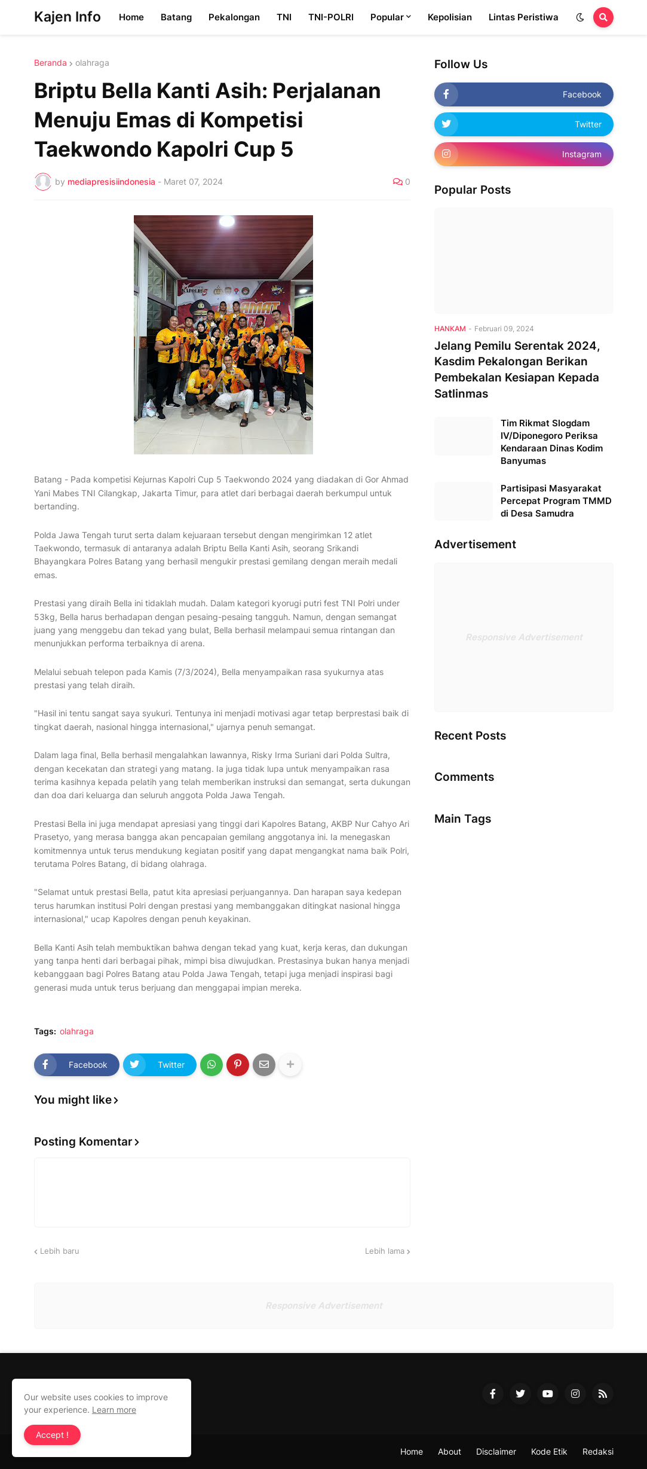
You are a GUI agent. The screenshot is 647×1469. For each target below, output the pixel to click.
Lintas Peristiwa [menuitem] (524, 17)
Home (411, 1451)
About (449, 1451)
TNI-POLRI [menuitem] (331, 17)
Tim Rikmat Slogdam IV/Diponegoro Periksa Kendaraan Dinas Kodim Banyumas (552, 441)
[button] (580, 17)
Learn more (114, 1409)
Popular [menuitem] (387, 17)
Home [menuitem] (131, 17)
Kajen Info (67, 16)
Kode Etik (549, 1451)
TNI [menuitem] (284, 17)
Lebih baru (59, 1251)
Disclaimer (496, 1451)
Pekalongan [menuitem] (234, 17)
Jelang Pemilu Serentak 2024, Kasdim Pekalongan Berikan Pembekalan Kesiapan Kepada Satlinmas (517, 370)
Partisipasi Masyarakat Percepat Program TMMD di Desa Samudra (556, 500)
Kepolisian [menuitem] (450, 17)
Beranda (50, 63)
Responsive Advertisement (523, 637)
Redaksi (598, 1451)
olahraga (92, 63)
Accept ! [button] (52, 1435)
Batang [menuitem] (176, 17)
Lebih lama (384, 1251)
